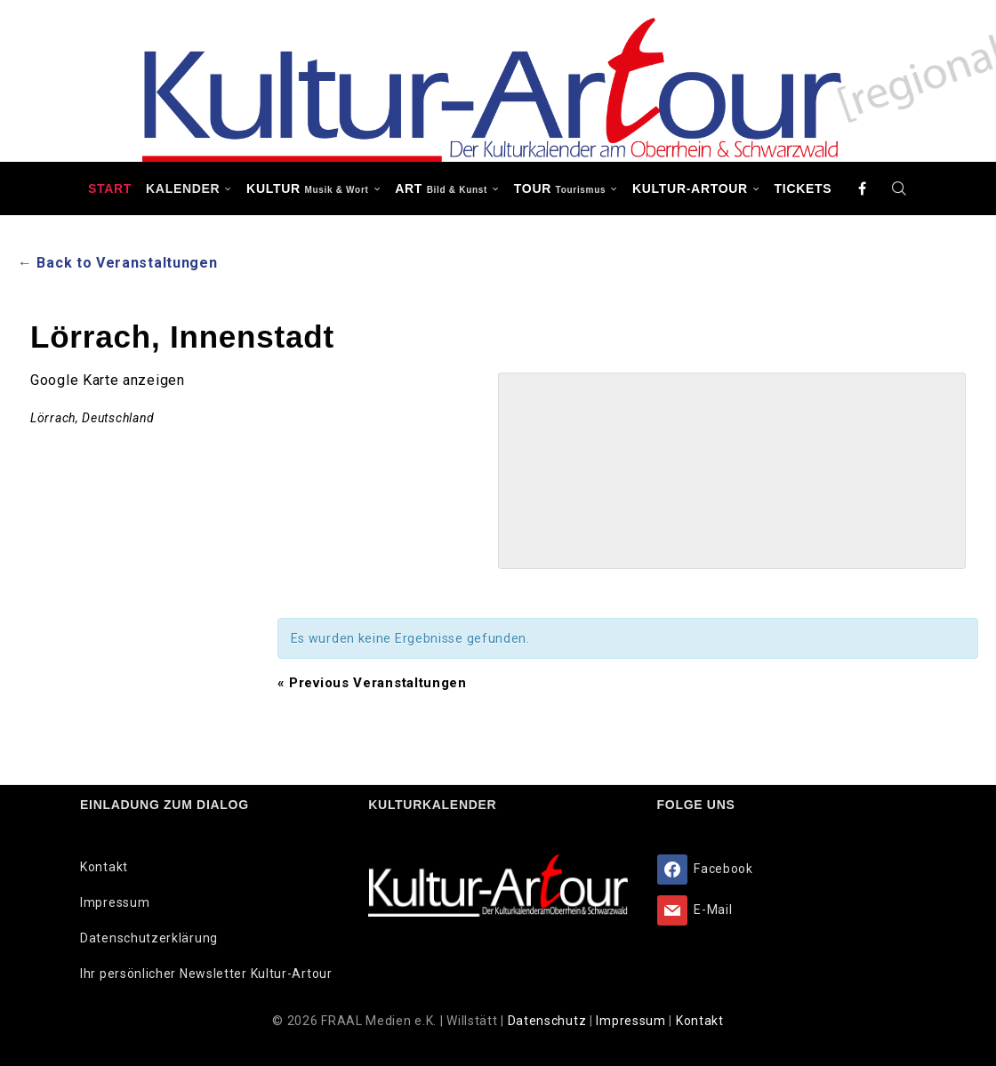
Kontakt (104, 867)
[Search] (899, 188)
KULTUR (307, 188)
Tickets (803, 188)
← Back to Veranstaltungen (118, 262)
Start (110, 188)
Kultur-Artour (690, 188)
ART (441, 188)
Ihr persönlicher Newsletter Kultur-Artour (206, 973)
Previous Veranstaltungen (372, 683)
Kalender (183, 188)
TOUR (560, 188)
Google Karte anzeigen (107, 380)
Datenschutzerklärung (149, 938)
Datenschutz (549, 1021)
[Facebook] (862, 188)
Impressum (114, 902)
